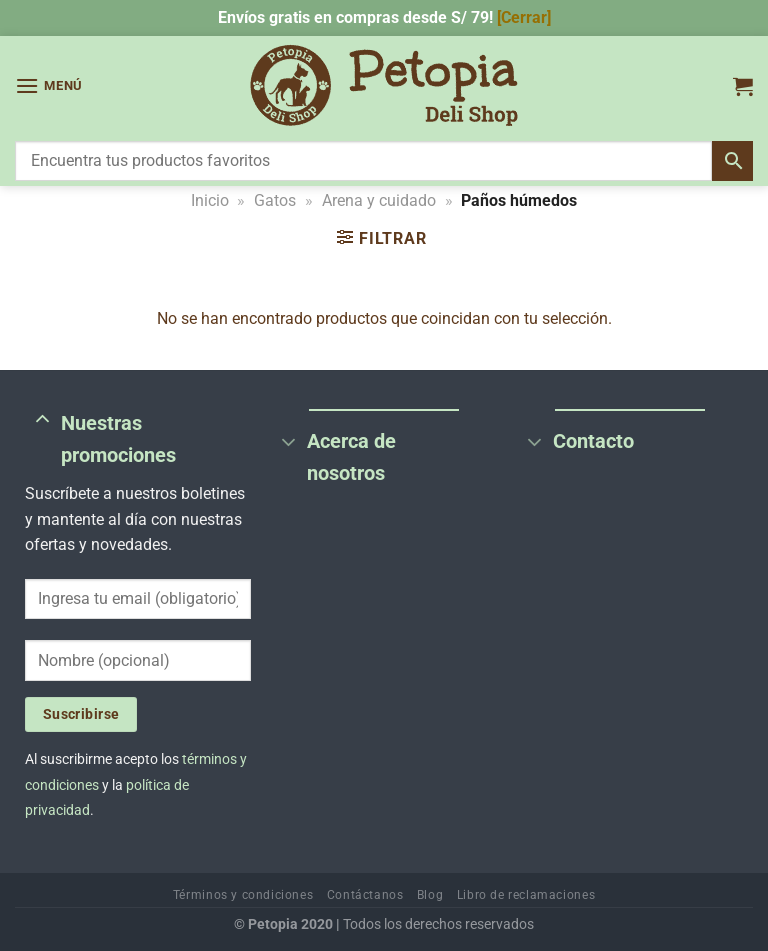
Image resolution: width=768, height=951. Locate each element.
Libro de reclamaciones (526, 895)
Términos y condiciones (243, 895)
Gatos (275, 200)
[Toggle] (42, 420)
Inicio (210, 200)
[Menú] (49, 85)
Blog (430, 895)
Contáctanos (365, 895)
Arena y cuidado (379, 200)
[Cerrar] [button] (524, 17)
